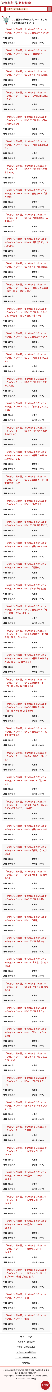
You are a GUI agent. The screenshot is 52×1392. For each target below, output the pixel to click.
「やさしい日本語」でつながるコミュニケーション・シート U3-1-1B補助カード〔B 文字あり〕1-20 (26, 480)
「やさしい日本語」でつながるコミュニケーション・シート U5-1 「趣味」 (25, 918)
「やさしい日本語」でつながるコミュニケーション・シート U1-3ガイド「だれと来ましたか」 (25, 169)
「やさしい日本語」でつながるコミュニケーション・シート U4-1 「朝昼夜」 (25, 565)
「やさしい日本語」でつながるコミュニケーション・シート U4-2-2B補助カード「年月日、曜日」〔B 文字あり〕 (26, 658)
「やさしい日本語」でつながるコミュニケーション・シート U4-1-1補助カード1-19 (25, 544)
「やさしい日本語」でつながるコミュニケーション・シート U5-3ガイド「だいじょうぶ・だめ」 (25, 1057)
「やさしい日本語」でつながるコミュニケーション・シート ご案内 (25, 1128)
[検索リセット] (2, 9)
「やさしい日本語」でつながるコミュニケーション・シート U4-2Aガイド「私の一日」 (25, 780)
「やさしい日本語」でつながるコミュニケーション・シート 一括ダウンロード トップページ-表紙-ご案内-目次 (25, 1273)
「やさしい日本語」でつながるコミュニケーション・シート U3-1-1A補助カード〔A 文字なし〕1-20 (26, 455)
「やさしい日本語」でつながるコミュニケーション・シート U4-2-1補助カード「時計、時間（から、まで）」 (25, 609)
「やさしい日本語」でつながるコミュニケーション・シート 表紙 (25, 1317)
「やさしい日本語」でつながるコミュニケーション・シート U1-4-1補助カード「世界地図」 (25, 193)
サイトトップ (26, 1336)
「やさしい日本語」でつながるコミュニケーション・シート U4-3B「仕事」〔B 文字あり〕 (25, 875)
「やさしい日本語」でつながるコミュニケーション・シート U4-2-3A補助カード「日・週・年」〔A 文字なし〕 (25, 683)
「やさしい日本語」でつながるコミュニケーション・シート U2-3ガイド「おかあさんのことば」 (25, 431)
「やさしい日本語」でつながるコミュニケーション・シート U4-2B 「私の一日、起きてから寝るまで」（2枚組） (26, 805)
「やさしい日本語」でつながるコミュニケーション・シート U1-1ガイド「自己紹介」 (26, 73)
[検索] (49, 9)
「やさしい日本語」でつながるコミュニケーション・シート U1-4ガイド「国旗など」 (26, 265)
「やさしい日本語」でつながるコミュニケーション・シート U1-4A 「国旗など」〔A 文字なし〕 (26, 218)
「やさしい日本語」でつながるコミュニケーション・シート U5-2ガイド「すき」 (25, 1009)
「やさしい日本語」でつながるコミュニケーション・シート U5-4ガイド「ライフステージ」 (25, 1106)
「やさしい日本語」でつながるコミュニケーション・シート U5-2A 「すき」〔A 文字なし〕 (26, 962)
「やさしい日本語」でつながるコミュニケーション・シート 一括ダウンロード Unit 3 (25, 1200)
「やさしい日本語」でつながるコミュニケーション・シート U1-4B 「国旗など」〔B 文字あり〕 (26, 242)
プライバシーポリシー (26, 1352)
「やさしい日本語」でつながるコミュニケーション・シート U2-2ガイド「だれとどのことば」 (25, 382)
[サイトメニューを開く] (50, 2)
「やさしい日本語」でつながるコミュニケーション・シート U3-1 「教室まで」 (25, 502)
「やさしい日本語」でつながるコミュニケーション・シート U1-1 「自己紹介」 (25, 52)
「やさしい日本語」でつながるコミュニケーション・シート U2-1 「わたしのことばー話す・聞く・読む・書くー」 (26, 288)
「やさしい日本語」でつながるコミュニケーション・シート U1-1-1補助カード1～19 (26, 30)
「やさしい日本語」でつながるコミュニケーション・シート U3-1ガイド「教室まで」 (26, 523)
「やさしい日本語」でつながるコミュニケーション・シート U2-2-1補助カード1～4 (25, 335)
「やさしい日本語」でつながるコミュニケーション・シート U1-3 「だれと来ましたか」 (26, 145)
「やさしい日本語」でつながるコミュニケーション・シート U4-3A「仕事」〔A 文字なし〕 (25, 850)
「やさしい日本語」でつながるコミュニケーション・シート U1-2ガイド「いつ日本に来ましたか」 (25, 120)
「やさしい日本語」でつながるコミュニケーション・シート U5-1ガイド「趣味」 (25, 939)
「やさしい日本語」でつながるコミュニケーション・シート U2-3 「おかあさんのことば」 (26, 406)
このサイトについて (26, 1342)
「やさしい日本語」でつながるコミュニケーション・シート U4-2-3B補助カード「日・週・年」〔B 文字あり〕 (25, 707)
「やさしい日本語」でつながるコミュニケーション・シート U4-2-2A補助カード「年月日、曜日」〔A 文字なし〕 (26, 634)
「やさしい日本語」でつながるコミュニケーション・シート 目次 (25, 1296)
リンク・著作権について (26, 1357)
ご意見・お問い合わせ (26, 1347)
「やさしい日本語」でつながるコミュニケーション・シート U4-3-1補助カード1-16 (25, 827)
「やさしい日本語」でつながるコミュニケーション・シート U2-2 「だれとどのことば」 (26, 358)
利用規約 (26, 1362)
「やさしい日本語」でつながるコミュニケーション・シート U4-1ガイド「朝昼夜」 (25, 586)
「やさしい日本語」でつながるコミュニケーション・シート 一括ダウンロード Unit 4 (25, 1224)
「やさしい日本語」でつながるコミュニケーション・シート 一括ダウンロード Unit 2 (25, 1175)
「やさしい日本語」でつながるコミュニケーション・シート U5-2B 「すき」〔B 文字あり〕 (26, 987)
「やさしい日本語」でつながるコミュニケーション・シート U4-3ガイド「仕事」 (25, 897)
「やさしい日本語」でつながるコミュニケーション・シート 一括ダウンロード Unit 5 (25, 1249)
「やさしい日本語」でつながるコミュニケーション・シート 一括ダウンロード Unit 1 (25, 1151)
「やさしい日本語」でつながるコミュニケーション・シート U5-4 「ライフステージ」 (25, 1081)
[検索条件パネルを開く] (45, 1385)
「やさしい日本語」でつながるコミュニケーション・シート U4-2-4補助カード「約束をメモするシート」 (25, 732)
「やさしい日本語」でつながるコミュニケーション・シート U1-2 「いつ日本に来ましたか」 (26, 96)
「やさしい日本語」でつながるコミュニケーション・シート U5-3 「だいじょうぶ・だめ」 (26, 1032)
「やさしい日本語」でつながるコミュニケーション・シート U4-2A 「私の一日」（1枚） (26, 756)
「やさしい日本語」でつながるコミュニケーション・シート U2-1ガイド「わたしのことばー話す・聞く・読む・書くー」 (25, 312)
